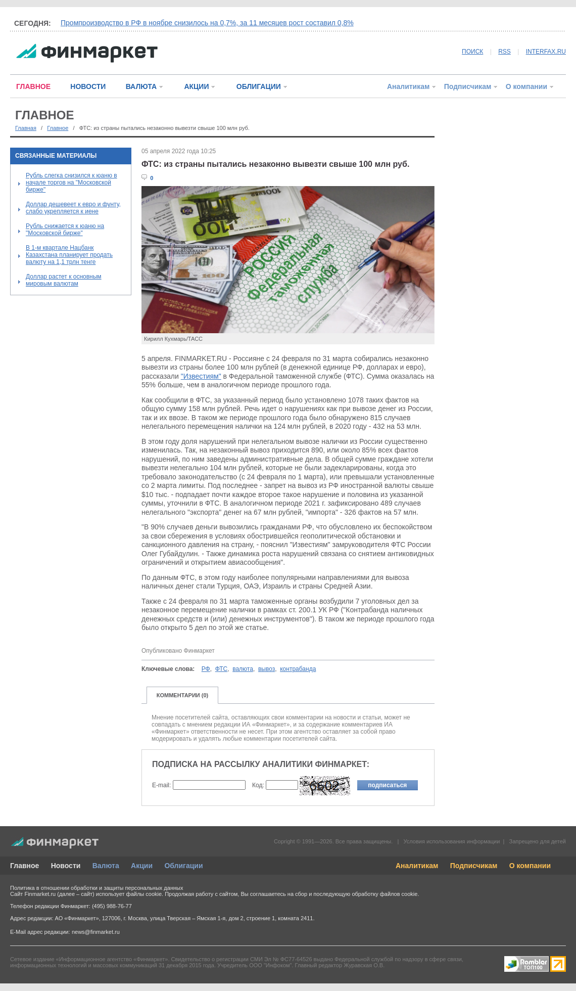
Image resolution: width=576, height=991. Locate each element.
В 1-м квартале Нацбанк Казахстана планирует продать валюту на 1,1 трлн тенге (69, 254)
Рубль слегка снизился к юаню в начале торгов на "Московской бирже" (71, 182)
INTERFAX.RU (546, 51)
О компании (526, 86)
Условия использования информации (451, 841)
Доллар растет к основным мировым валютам (64, 280)
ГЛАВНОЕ (33, 86)
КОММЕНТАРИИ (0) (183, 695)
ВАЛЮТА (141, 86)
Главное (57, 128)
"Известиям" (201, 376)
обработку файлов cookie (384, 894)
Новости (66, 866)
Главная (25, 128)
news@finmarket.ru (96, 932)
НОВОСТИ (88, 86)
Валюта (105, 866)
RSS (504, 51)
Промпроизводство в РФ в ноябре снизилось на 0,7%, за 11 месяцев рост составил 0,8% (207, 23)
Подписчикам (468, 86)
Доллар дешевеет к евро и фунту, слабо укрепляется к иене (73, 208)
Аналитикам (408, 86)
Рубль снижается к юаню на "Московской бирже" (65, 229)
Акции (142, 866)
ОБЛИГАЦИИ (258, 86)
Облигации (183, 866)
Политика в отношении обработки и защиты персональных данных (96, 888)
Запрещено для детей (537, 841)
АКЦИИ (196, 86)
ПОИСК (472, 51)
